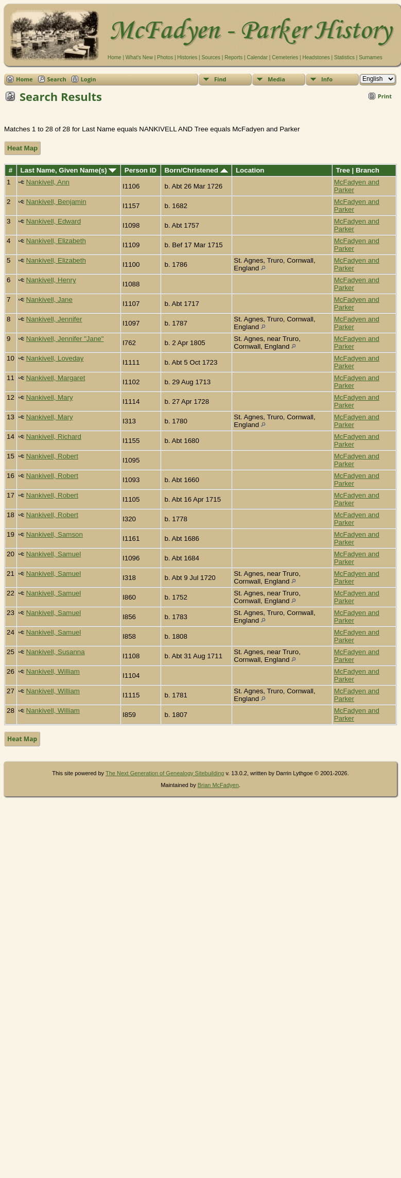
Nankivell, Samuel (53, 554)
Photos (165, 57)
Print (385, 96)
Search (56, 79)
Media (276, 79)
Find (220, 79)
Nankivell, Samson (54, 534)
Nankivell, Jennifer (54, 319)
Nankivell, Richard (53, 436)
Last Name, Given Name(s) (69, 170)
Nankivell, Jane (49, 299)
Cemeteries (285, 57)
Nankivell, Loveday (55, 358)
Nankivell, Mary (49, 397)
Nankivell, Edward (53, 221)
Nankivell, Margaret (55, 378)
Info (327, 79)
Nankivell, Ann (47, 182)
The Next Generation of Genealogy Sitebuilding (165, 773)
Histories (187, 57)
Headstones (315, 57)
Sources (210, 57)
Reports (233, 57)
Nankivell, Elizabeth (56, 241)
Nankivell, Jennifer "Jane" (65, 339)
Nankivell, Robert (52, 456)
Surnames (370, 57)
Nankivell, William (53, 671)
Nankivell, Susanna (55, 652)
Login (88, 79)
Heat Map (22, 148)
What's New (139, 57)
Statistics (344, 57)
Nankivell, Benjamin (56, 202)
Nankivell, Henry (51, 280)
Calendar (257, 57)
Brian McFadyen (218, 785)
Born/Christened (196, 170)
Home (114, 57)
